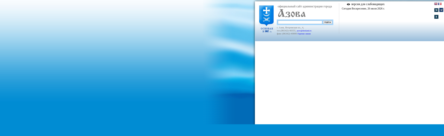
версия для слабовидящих (368, 4)
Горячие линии (304, 33)
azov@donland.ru (304, 30)
